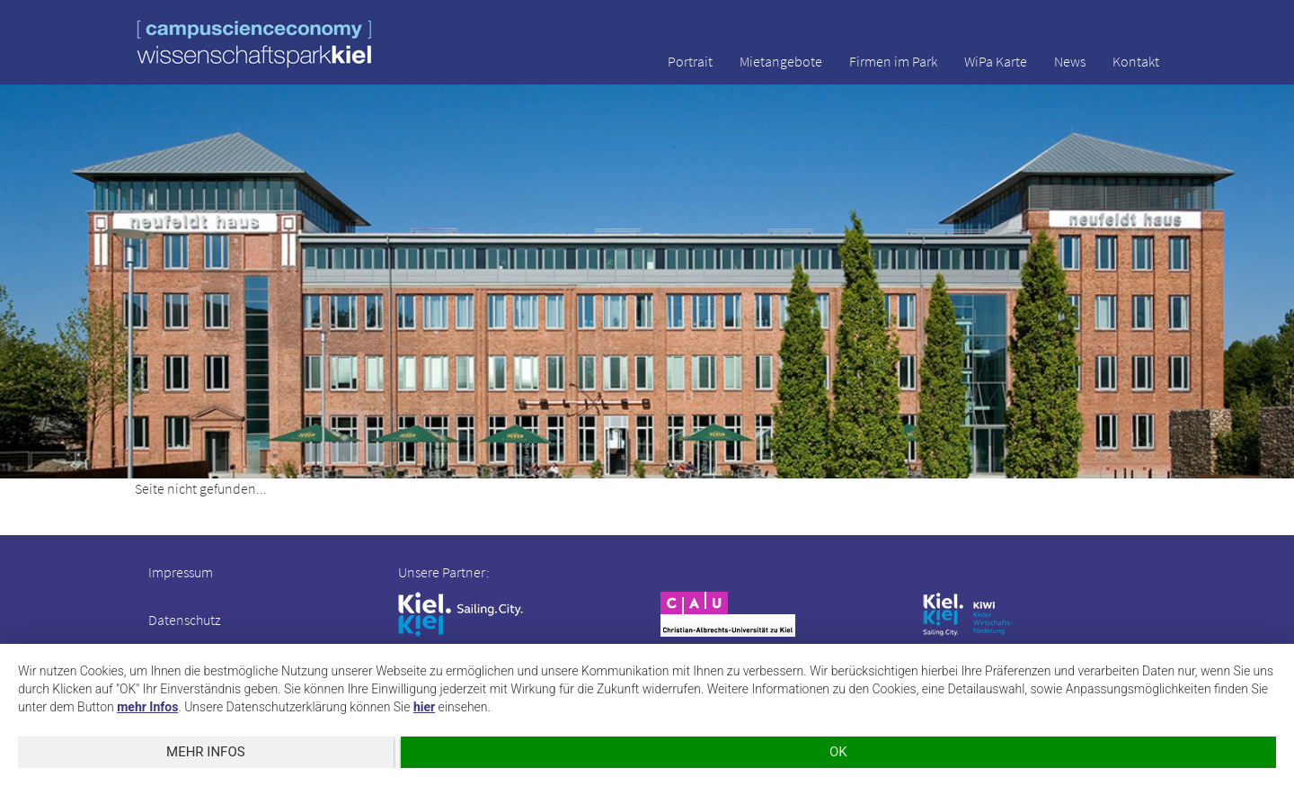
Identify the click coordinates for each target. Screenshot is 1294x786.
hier (424, 707)
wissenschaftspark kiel (254, 43)
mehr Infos (147, 707)
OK (838, 752)
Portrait (690, 61)
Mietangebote (781, 61)
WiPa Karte (995, 61)
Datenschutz (184, 620)
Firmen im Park (893, 61)
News (1070, 61)
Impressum (180, 572)
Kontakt (1135, 61)
